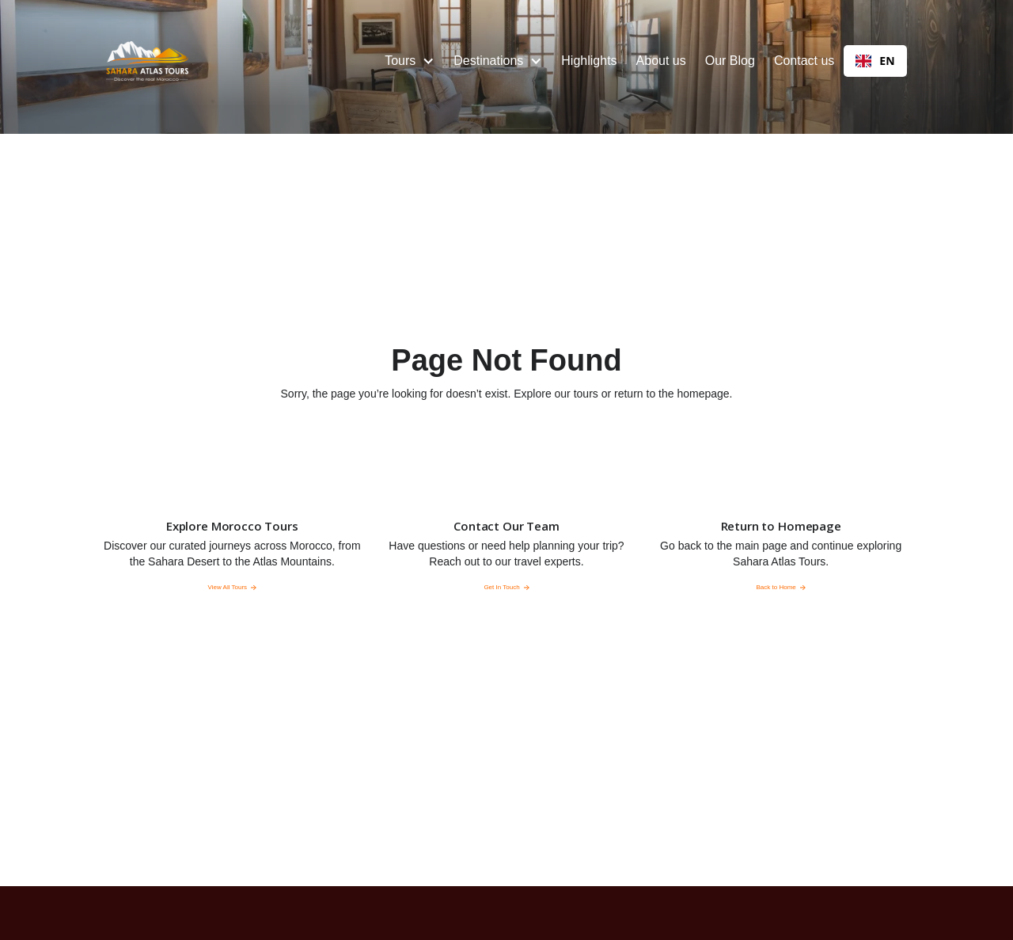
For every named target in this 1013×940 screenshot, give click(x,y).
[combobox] (875, 61)
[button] (409, 61)
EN (875, 60)
